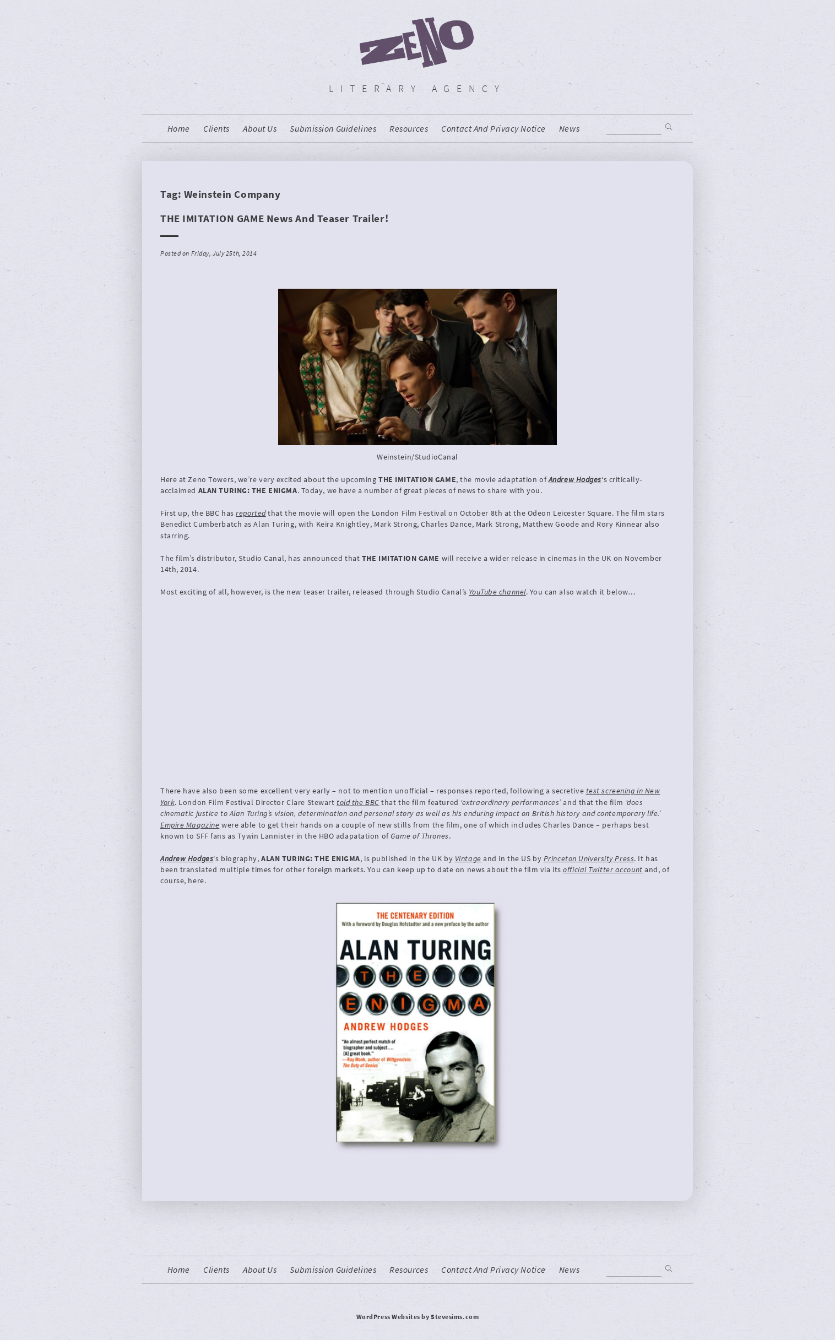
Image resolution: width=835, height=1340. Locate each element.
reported (250, 513)
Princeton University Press (589, 858)
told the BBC (358, 802)
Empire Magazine (189, 825)
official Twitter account (602, 869)
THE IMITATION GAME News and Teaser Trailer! (274, 218)
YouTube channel (497, 592)
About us (259, 129)
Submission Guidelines (333, 129)
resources (408, 129)
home (178, 129)
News (569, 129)
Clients (216, 129)
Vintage (468, 858)
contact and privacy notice (493, 129)
